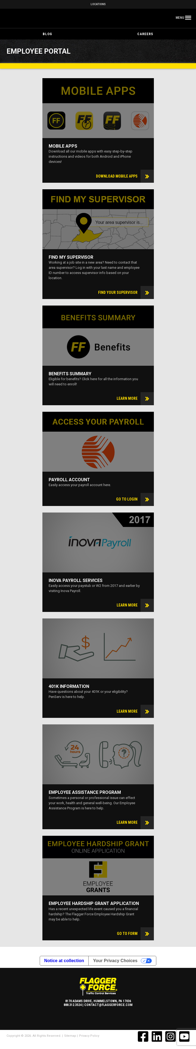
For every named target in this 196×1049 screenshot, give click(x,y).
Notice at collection (64, 960)
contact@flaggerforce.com (108, 1005)
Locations (98, 4)
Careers (145, 34)
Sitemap (70, 1036)
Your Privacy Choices (115, 960)
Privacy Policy (89, 1036)
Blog (47, 34)
